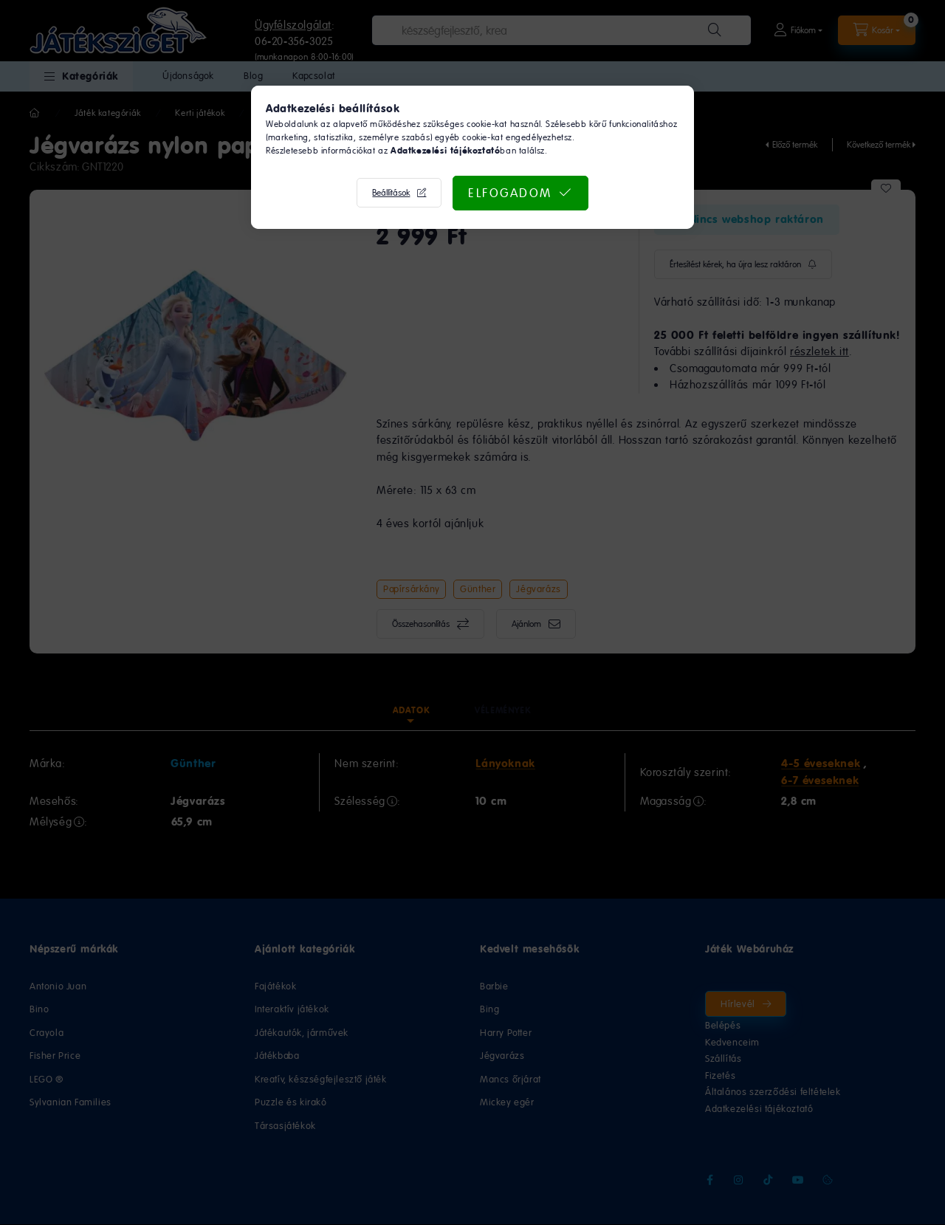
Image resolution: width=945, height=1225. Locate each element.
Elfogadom (510, 192)
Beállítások (391, 193)
